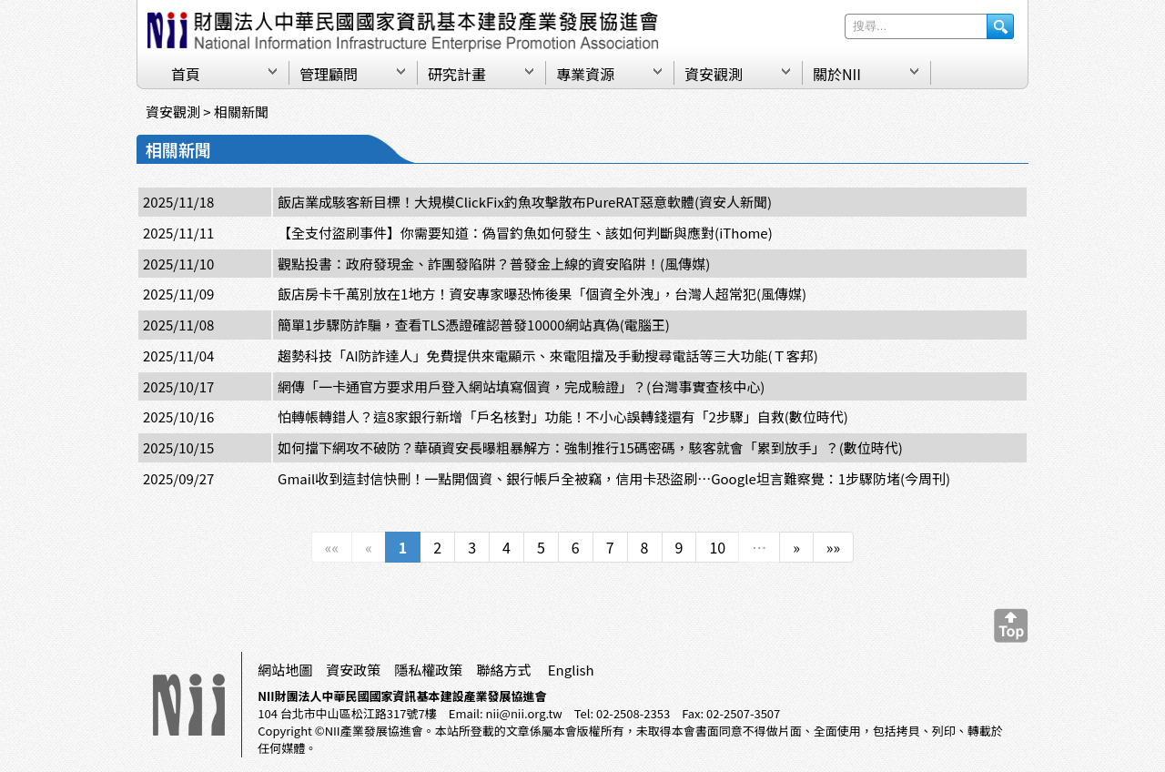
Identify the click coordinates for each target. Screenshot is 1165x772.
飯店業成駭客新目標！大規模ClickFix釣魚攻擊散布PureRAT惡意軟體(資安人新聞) (525, 201)
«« (332, 547)
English (571, 669)
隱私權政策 (428, 669)
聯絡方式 (503, 669)
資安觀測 (713, 74)
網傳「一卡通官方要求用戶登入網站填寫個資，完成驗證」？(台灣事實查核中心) (521, 386)
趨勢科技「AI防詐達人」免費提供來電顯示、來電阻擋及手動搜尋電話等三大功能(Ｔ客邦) (548, 355)
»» (833, 547)
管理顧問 (328, 74)
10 (717, 547)
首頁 (185, 74)
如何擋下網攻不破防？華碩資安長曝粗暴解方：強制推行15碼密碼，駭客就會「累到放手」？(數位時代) (590, 447)
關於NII (837, 74)
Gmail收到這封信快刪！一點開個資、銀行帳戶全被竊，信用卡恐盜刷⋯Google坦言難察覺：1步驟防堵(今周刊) (614, 478)
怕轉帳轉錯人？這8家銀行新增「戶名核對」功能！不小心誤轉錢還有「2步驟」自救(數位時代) (563, 416)
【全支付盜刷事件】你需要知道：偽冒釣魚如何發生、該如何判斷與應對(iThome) (525, 232)
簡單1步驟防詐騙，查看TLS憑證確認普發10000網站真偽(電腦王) (474, 324)
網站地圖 (285, 669)
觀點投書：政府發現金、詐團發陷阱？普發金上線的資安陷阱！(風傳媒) (494, 263)
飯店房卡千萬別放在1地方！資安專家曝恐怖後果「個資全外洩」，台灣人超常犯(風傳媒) (542, 293)
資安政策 (353, 669)
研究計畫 (457, 74)
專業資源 (585, 74)
